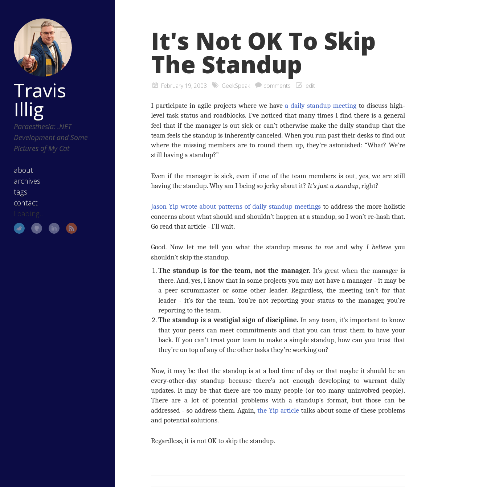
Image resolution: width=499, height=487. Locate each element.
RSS (71, 228)
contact (26, 203)
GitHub (36, 228)
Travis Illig (40, 99)
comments (277, 86)
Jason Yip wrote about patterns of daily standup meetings (236, 206)
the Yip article (278, 410)
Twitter (19, 228)
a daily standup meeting (320, 105)
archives (27, 181)
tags (20, 192)
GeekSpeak (236, 86)
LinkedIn (54, 228)
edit (310, 86)
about (23, 170)
